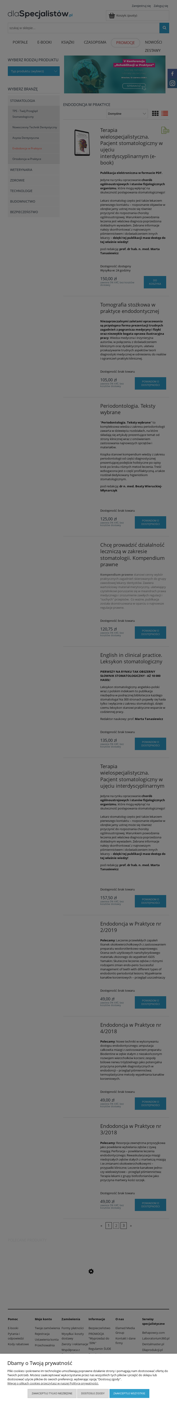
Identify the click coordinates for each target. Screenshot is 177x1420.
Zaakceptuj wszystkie (129, 1393)
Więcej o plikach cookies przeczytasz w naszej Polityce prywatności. (53, 1383)
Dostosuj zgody (93, 1393)
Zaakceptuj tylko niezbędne (52, 1393)
